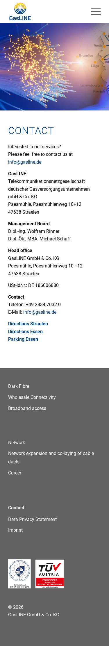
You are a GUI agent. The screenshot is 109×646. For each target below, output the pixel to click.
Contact (16, 508)
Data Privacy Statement (32, 519)
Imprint (15, 530)
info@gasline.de (24, 162)
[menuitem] (93, 11)
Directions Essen (25, 331)
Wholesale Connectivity (32, 397)
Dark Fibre (18, 386)
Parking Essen (23, 339)
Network (16, 442)
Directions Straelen (28, 323)
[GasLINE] (45, 11)
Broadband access (27, 408)
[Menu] (93, 11)
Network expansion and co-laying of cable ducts (51, 458)
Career (14, 473)
